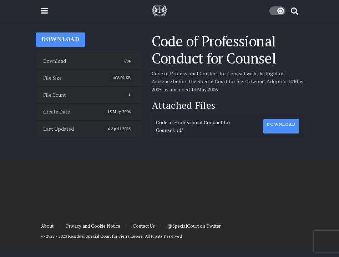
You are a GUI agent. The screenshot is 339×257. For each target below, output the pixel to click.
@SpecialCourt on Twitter (194, 226)
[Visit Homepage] (159, 11)
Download (60, 39)
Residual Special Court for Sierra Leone (105, 236)
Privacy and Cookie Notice (93, 226)
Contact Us (144, 226)
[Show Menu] (44, 10)
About (47, 226)
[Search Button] (294, 10)
